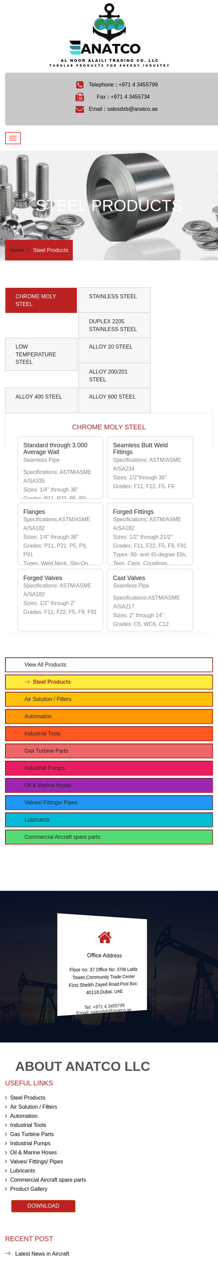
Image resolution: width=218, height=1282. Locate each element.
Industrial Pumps (44, 768)
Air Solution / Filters (47, 699)
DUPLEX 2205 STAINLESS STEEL (113, 325)
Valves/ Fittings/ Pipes (50, 802)
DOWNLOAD (43, 1206)
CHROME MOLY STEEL (36, 300)
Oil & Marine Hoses (47, 785)
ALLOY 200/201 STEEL (108, 375)
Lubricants (36, 820)
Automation (38, 716)
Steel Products (52, 682)
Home (16, 250)
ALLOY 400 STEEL (39, 397)
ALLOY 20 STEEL (111, 347)
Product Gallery (26, 1189)
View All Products (45, 665)
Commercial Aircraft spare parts (62, 837)
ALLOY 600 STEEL (112, 397)
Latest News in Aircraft (42, 1254)
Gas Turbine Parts (46, 751)
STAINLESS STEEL (113, 296)
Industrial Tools (42, 733)
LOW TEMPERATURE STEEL (36, 354)
